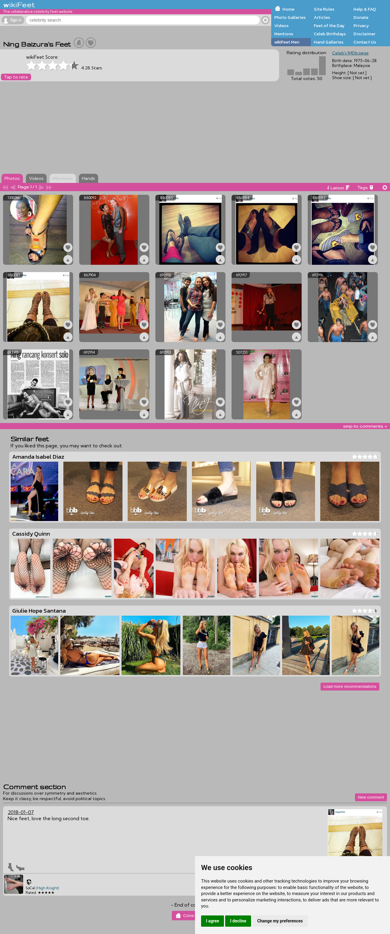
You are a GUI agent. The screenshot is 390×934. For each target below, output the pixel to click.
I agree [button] (212, 920)
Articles (322, 17)
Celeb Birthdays (330, 33)
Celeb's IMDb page (350, 53)
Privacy (361, 25)
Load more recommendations (350, 686)
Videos (281, 25)
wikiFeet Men (286, 42)
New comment (371, 797)
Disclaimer (364, 33)
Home (288, 9)
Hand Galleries (328, 42)
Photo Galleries (290, 17)
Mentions (283, 33)
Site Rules (324, 9)
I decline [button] (238, 920)
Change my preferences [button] (280, 920)
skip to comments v (365, 426)
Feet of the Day (329, 25)
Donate (360, 17)
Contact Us (364, 42)
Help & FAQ (364, 9)
